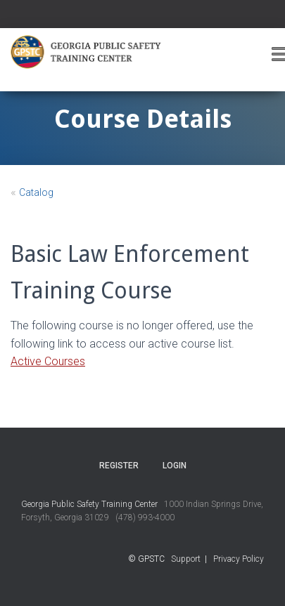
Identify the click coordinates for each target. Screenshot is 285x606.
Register (119, 465)
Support (186, 559)
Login (174, 465)
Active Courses (48, 361)
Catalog (36, 192)
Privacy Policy (238, 559)
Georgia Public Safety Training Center (89, 504)
